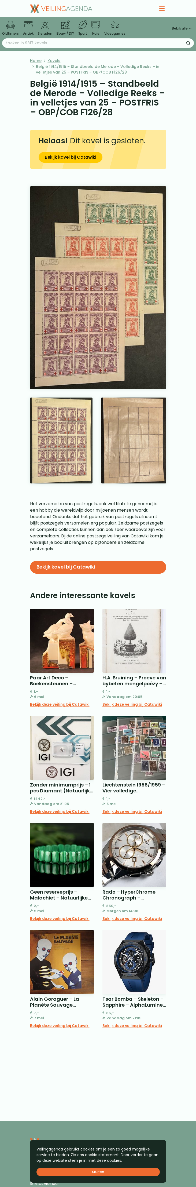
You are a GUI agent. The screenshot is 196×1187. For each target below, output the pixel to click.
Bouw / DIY (65, 28)
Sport (82, 28)
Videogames (114, 28)
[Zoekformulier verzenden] (188, 43)
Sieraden (45, 28)
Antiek (28, 28)
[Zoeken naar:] (98, 43)
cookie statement (102, 1154)
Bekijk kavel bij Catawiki (70, 157)
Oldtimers (10, 28)
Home (36, 60)
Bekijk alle (182, 28)
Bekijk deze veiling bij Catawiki (60, 704)
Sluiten (98, 1171)
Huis (95, 28)
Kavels (53, 60)
